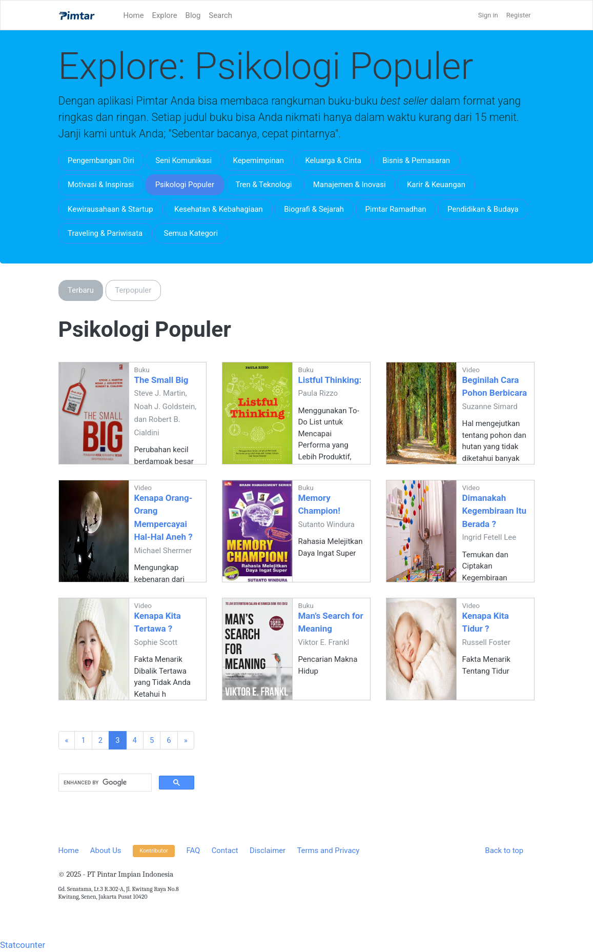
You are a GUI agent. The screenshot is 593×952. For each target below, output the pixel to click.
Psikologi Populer (184, 184)
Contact (225, 850)
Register (518, 15)
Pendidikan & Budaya (483, 209)
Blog (193, 15)
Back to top (504, 850)
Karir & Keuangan (436, 184)
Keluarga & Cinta (333, 160)
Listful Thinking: (329, 380)
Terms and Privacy (328, 850)
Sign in (488, 15)
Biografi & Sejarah (314, 209)
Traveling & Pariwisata (105, 233)
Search (220, 15)
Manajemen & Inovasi (349, 184)
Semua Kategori (191, 233)
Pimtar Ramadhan (395, 209)
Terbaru (81, 290)
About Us (105, 850)
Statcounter (22, 945)
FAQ (193, 850)
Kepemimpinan (258, 160)
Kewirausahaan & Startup (110, 209)
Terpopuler (133, 290)
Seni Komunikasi (183, 160)
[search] (104, 783)
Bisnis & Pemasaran (416, 160)
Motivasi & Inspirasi (101, 184)
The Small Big (161, 380)
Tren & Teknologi (263, 184)
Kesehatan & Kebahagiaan (218, 209)
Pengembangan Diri (101, 160)
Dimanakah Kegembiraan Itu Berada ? (494, 511)
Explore (164, 15)
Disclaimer (267, 850)
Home (134, 15)
